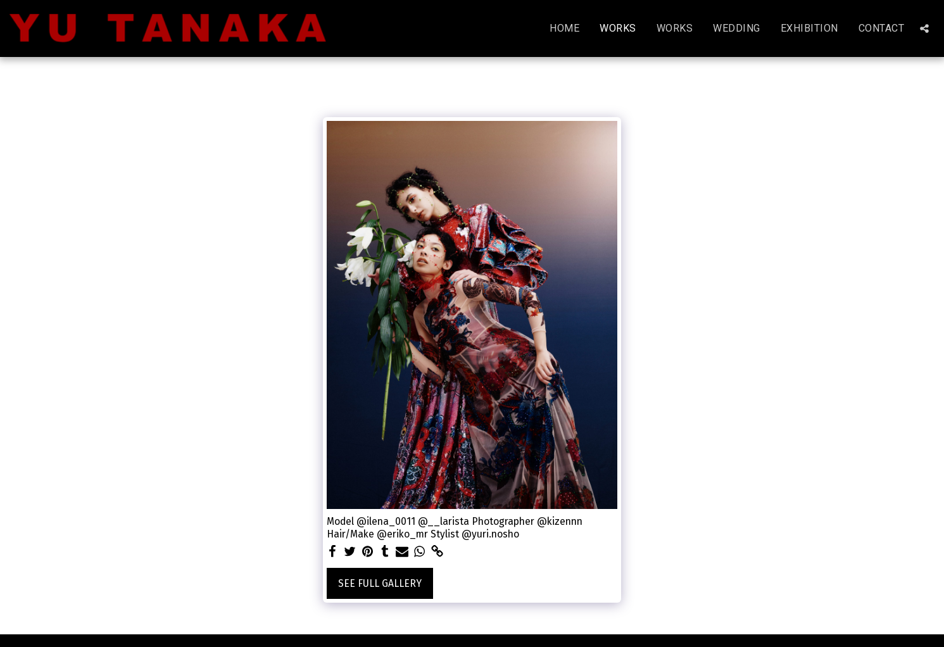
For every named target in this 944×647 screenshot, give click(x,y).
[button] (924, 28)
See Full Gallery (380, 583)
